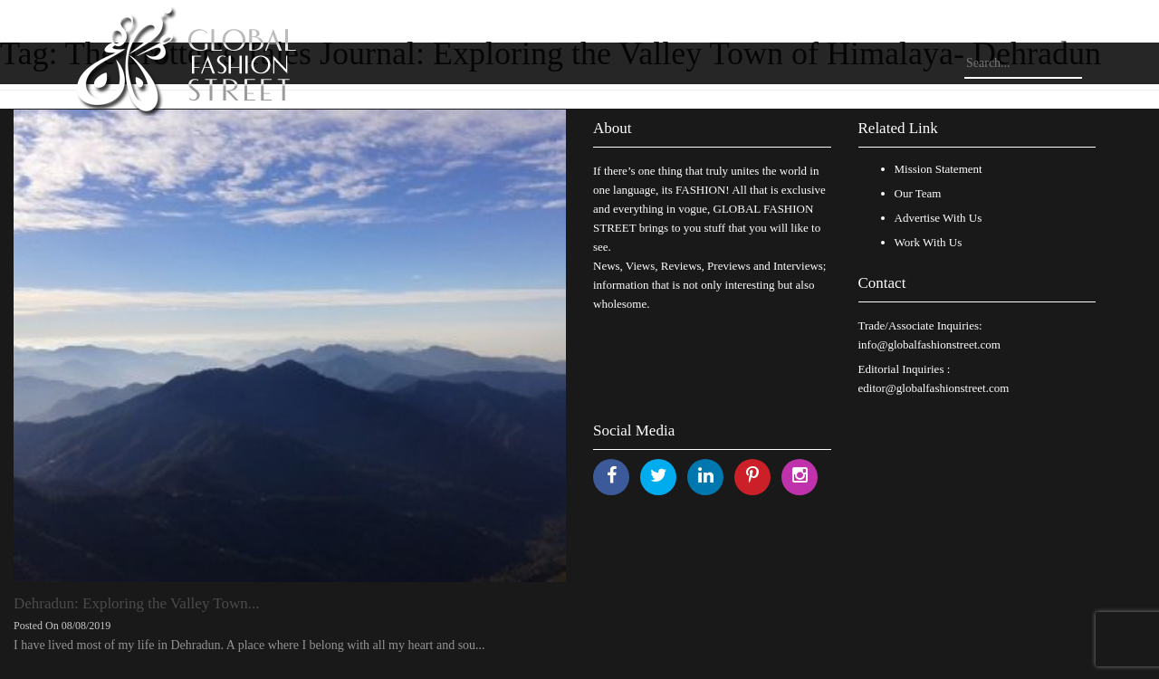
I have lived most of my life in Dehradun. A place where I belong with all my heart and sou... (249, 645)
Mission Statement (938, 169)
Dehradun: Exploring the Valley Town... (137, 603)
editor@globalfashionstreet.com (934, 388)
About (612, 128)
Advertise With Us (938, 218)
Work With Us (929, 242)
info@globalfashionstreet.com (929, 344)
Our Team (918, 193)
